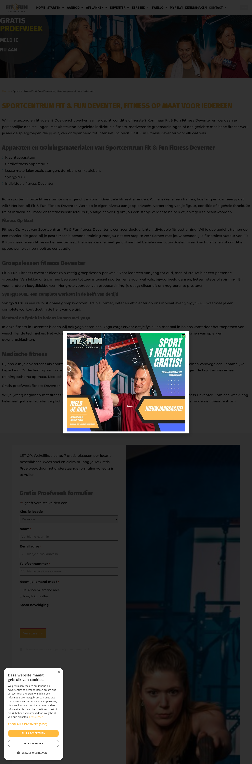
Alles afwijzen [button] (33, 743)
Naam (25, 529)
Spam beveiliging (34, 605)
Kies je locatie (31, 511)
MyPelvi (176, 7)
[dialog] (33, 714)
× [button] (58, 672)
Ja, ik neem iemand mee (41, 590)
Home (40, 7)
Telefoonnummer (35, 563)
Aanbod (75, 8)
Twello (160, 8)
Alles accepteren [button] (33, 733)
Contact (218, 8)
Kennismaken (196, 7)
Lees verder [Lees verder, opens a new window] (36, 717)
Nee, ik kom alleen (36, 596)
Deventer (120, 8)
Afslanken (97, 8)
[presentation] (50, 616)
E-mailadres (30, 546)
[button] (33, 724)
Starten (56, 8)
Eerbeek (140, 8)
